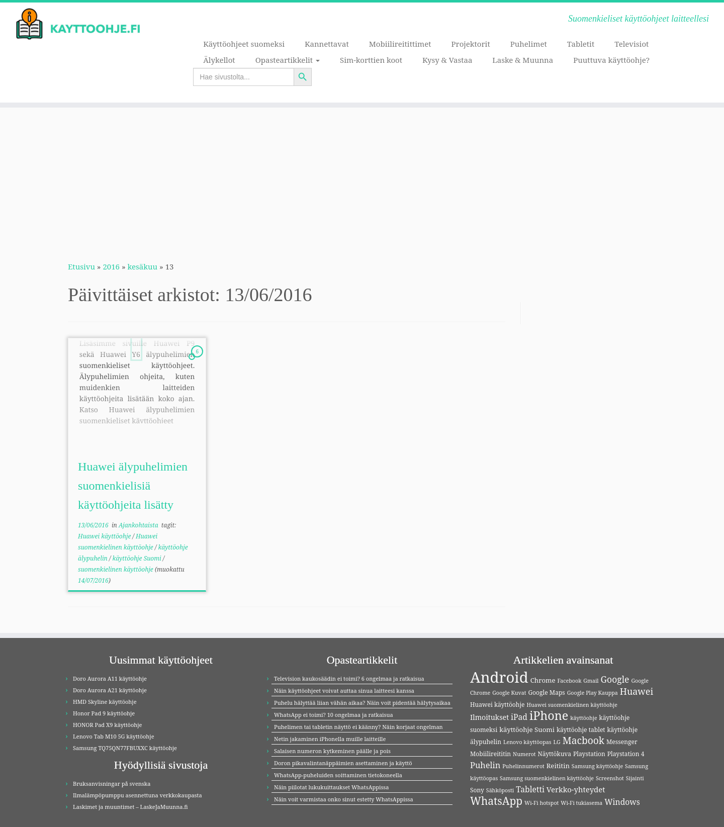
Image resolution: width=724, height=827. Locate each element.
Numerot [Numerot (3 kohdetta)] (524, 754)
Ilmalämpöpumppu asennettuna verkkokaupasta (137, 795)
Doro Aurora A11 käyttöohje (110, 678)
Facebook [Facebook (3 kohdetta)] (569, 680)
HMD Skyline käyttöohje (105, 701)
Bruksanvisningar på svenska (111, 783)
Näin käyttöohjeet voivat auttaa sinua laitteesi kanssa (344, 690)
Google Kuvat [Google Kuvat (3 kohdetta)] (509, 692)
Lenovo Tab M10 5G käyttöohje (113, 736)
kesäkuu (143, 266)
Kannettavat (327, 44)
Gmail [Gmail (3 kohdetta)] (590, 680)
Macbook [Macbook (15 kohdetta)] (583, 740)
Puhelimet (528, 44)
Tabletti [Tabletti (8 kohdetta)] (530, 789)
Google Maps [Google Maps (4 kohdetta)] (546, 692)
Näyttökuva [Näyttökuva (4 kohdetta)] (555, 754)
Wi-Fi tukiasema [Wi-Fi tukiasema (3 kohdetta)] (581, 802)
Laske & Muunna (522, 60)
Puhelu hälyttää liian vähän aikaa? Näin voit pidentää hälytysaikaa (362, 702)
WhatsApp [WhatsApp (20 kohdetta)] (496, 801)
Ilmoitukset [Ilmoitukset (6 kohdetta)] (489, 717)
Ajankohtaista (139, 525)
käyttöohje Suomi (137, 558)
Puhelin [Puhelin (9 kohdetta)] (485, 765)
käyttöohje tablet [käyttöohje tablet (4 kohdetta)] (581, 729)
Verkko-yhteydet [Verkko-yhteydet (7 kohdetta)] (576, 789)
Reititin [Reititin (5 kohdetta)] (558, 765)
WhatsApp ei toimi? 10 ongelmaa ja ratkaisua (333, 714)
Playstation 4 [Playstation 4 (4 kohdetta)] (626, 754)
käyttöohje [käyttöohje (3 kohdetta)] (583, 717)
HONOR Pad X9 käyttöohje (107, 724)
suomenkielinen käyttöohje (116, 569)
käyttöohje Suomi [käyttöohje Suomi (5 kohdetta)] (527, 729)
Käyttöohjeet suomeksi (244, 44)
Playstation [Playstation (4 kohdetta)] (589, 754)
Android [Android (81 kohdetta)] (499, 677)
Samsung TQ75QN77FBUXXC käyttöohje (125, 748)
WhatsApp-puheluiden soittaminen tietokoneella (338, 775)
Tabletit (580, 44)
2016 (111, 266)
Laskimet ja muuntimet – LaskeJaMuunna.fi (130, 806)
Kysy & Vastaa (447, 60)
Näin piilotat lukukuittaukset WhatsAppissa (331, 787)
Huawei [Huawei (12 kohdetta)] (636, 691)
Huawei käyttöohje (105, 536)
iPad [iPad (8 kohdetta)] (519, 716)
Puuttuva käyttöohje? (611, 60)
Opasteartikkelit (287, 60)
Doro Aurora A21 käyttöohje (110, 690)
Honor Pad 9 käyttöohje (104, 713)
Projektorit (470, 44)
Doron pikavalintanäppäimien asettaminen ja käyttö (343, 763)
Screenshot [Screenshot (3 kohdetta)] (610, 778)
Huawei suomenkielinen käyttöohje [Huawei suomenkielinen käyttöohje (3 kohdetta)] (571, 704)
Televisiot (631, 44)
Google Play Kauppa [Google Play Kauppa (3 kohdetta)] (592, 692)
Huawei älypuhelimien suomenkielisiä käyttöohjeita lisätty (133, 485)
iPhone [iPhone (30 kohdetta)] (548, 715)
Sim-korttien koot (371, 60)
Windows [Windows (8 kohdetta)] (622, 801)
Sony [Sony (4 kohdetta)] (477, 790)
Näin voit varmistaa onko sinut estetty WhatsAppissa (343, 799)
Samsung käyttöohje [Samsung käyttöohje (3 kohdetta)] (597, 766)
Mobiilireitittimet (400, 44)
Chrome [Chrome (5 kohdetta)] (543, 680)
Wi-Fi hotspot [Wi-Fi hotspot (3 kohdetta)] (541, 802)
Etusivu (81, 266)
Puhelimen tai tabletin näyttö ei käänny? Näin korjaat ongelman (358, 726)
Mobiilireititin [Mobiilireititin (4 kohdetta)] (490, 754)
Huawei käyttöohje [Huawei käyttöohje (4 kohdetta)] (497, 704)
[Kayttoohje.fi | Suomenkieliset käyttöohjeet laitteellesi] (83, 24)
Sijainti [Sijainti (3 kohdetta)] (635, 778)
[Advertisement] (362, 178)
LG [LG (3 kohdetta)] (556, 742)
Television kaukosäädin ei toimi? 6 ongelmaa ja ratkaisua (349, 678)
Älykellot (219, 60)
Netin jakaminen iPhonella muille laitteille (330, 739)
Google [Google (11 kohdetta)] (615, 679)
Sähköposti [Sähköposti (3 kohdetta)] (500, 790)
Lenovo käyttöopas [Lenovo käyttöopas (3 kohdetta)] (527, 742)
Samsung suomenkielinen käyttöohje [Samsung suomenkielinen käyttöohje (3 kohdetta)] (547, 778)
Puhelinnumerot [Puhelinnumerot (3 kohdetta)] (523, 766)
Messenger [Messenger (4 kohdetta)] (622, 742)
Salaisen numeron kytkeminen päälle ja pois (332, 751)
